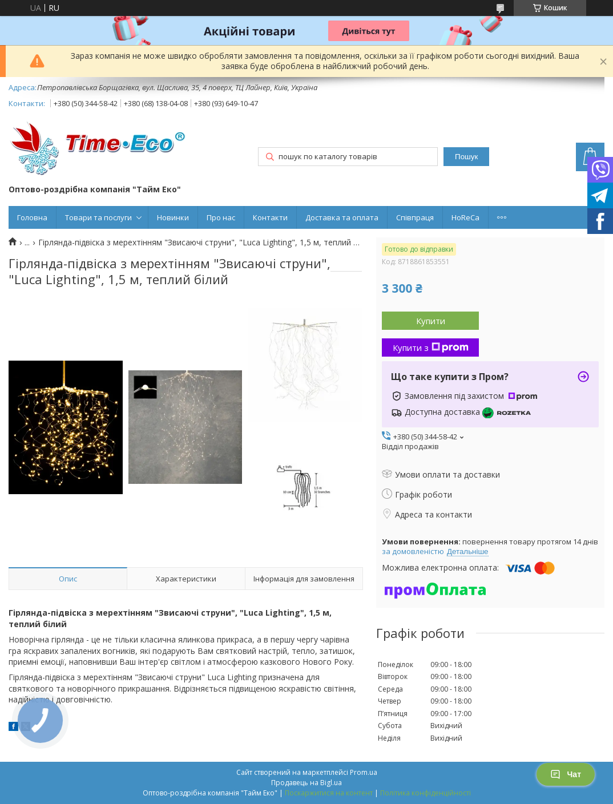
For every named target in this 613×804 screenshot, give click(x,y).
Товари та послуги (98, 217)
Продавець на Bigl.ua (306, 782)
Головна (32, 217)
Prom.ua (363, 772)
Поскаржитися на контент (329, 793)
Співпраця (415, 217)
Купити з (431, 347)
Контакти (270, 217)
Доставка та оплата (341, 217)
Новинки (173, 217)
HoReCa (465, 217)
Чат (565, 774)
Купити (430, 320)
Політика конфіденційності (425, 793)
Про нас (221, 217)
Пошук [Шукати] (466, 156)
